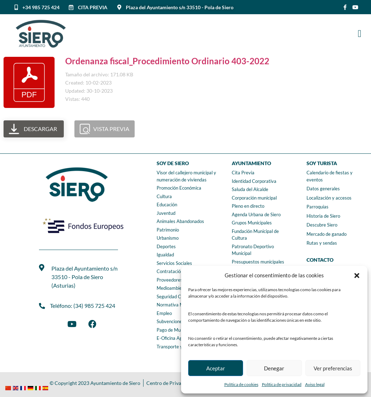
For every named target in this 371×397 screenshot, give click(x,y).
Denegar (274, 368)
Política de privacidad (282, 384)
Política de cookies (241, 384)
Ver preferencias (333, 368)
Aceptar (215, 368)
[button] (356, 275)
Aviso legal (315, 384)
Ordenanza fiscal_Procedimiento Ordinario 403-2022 (167, 61)
